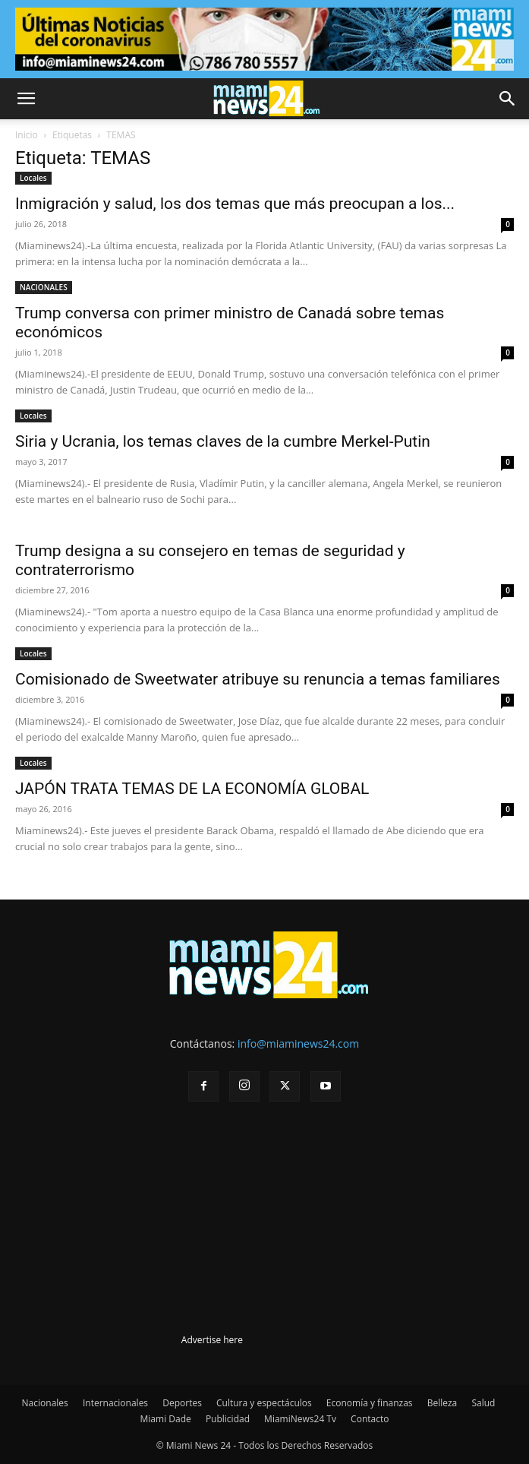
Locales (33, 177)
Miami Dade (165, 1418)
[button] (26, 98)
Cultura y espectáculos (264, 1402)
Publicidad (228, 1418)
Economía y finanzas (369, 1402)
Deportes (182, 1402)
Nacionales (45, 1402)
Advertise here (212, 1339)
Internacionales (115, 1402)
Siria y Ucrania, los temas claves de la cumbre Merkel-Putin (222, 441)
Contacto (370, 1418)
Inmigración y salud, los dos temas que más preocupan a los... (235, 203)
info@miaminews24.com (298, 1043)
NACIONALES (44, 287)
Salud (483, 1402)
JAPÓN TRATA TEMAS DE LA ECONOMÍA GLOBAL (192, 788)
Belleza (442, 1402)
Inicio (26, 134)
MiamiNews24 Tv (300, 1418)
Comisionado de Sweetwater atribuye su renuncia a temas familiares (257, 679)
